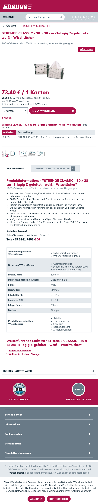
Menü (8, 17)
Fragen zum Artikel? (18, 350)
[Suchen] (61, 17)
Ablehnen (36, 499)
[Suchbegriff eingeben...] (45, 17)
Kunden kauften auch (17, 371)
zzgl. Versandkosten (20, 101)
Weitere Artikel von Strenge (23, 354)
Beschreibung (15, 168)
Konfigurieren (58, 499)
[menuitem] (8, 17)
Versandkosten (17, 472)
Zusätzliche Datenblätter (55, 168)
